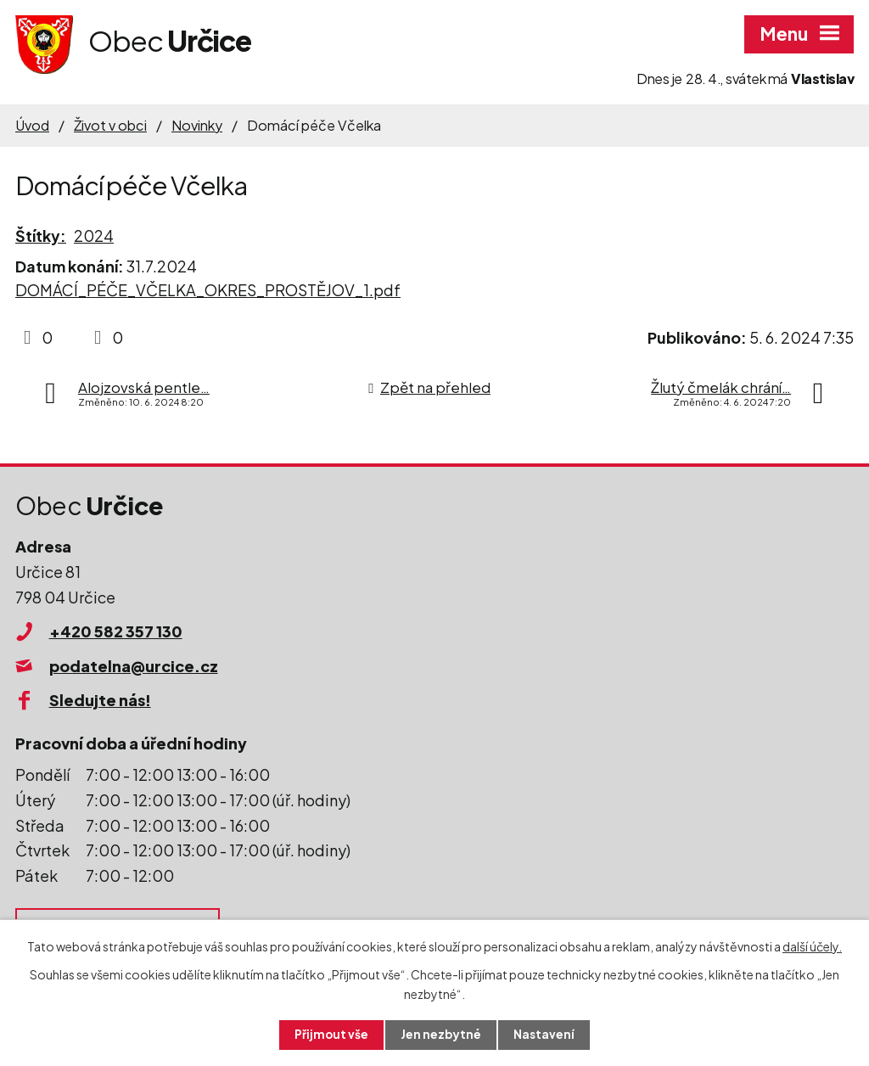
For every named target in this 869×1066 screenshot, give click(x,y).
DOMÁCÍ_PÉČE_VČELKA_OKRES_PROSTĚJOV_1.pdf (208, 290)
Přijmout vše (331, 1034)
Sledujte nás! (100, 700)
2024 (94, 235)
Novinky (196, 125)
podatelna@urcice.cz (133, 666)
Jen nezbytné (441, 1034)
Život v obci (110, 125)
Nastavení (545, 1034)
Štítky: (40, 235)
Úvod (32, 125)
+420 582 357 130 (115, 631)
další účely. (812, 945)
